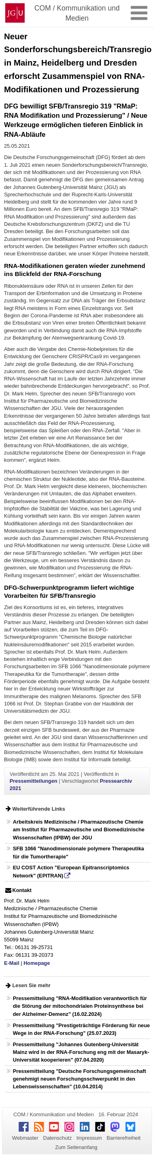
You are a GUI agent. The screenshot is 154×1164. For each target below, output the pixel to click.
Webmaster (25, 1138)
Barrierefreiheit (124, 1138)
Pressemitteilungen (33, 781)
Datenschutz (57, 1138)
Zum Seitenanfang (76, 1147)
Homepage (36, 963)
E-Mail (11, 963)
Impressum (89, 1138)
